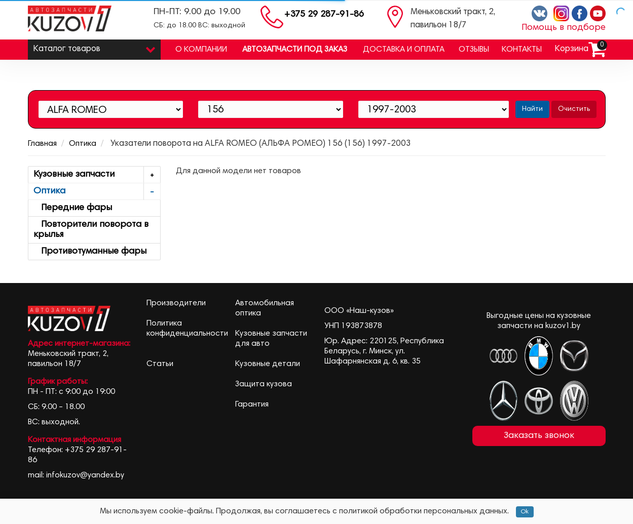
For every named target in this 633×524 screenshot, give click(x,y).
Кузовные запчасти (97, 175)
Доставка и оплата (403, 50)
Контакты (522, 50)
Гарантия (252, 404)
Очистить (574, 109)
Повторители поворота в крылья (90, 229)
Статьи (159, 364)
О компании (201, 50)
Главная (42, 144)
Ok (525, 512)
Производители (176, 303)
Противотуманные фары (89, 251)
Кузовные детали (267, 364)
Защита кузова (263, 384)
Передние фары (72, 208)
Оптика (82, 144)
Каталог (94, 46)
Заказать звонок (539, 435)
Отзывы (474, 50)
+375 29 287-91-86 (324, 14)
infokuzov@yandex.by (85, 475)
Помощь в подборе (564, 27)
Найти (532, 109)
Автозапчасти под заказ (294, 50)
